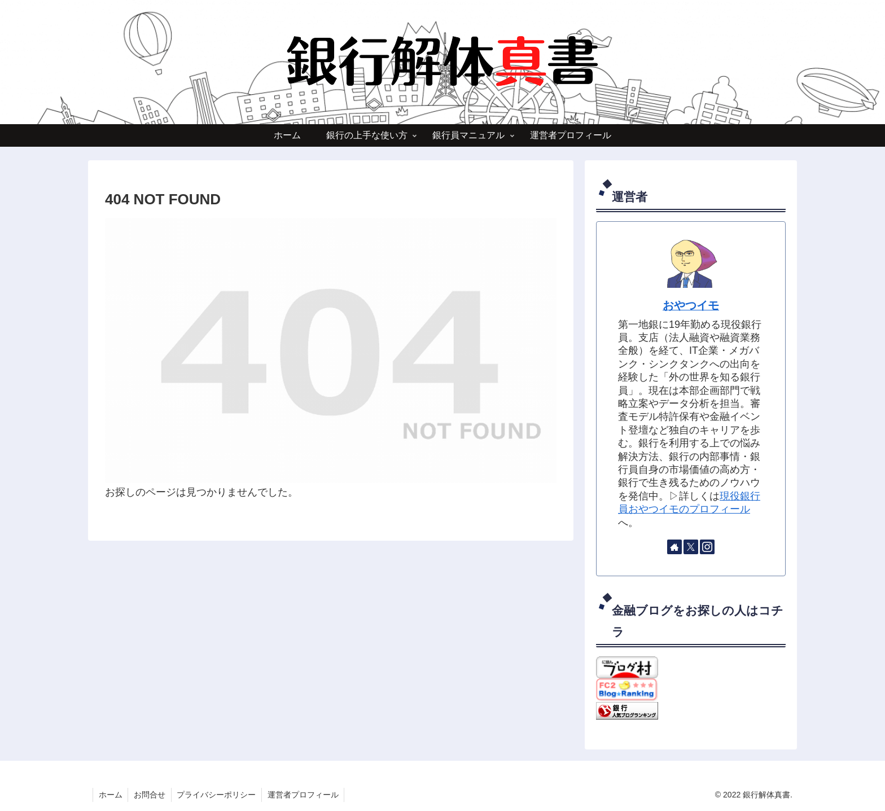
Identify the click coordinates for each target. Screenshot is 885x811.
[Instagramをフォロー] (707, 547)
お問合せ (150, 794)
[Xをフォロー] (691, 547)
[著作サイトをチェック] (674, 547)
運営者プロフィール (304, 794)
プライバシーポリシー (217, 794)
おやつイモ (691, 305)
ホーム (110, 794)
